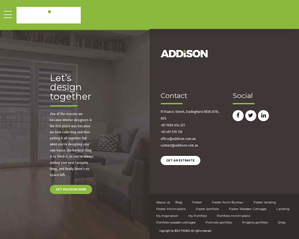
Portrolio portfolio (219, 222)
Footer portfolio (207, 209)
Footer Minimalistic (171, 209)
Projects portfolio (255, 222)
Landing (282, 209)
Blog (178, 202)
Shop (281, 222)
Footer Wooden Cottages (247, 209)
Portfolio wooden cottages (176, 222)
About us (163, 202)
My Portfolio (197, 216)
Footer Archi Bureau (227, 202)
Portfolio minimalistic (233, 216)
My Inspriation (167, 216)
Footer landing (265, 202)
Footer (197, 202)
